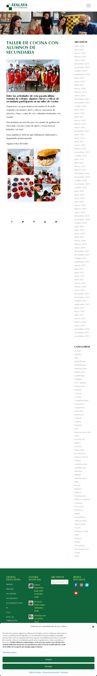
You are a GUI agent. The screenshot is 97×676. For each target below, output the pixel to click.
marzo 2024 (80, 89)
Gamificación (80, 464)
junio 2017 (79, 273)
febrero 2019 (80, 209)
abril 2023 (79, 117)
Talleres (78, 539)
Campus (78, 379)
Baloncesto (79, 372)
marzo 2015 (80, 319)
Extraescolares (81, 457)
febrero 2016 (80, 287)
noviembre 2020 (82, 177)
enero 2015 (79, 326)
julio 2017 (79, 269)
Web (76, 556)
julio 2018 (79, 227)
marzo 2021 (80, 166)
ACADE (77, 351)
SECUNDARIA (11, 594)
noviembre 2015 (82, 297)
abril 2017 (79, 280)
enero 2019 (79, 213)
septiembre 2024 (82, 75)
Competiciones (81, 401)
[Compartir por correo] (56, 222)
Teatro (77, 542)
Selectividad (80, 521)
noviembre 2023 (82, 103)
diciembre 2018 (81, 216)
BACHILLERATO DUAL (14, 603)
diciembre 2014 (81, 329)
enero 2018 (79, 248)
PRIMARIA (10, 589)
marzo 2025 (80, 53)
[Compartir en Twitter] (23, 222)
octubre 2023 (80, 106)
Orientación (80, 496)
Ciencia (78, 394)
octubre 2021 (80, 156)
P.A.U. (8, 612)
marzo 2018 (80, 241)
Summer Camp (81, 531)
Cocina (77, 397)
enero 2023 (79, 128)
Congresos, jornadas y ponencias (79, 411)
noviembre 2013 (82, 336)
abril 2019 (79, 202)
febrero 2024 (80, 92)
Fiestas (77, 461)
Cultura (77, 422)
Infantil (77, 475)
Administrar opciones (10, 652)
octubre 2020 (80, 181)
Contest (77, 418)
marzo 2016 (80, 283)
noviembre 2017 (82, 255)
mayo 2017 (79, 276)
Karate (77, 486)
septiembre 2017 (82, 262)
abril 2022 (79, 142)
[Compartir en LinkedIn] (45, 222)
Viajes (77, 553)
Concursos (79, 404)
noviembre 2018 (82, 220)
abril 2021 (79, 163)
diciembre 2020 (81, 174)
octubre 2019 (80, 188)
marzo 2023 (80, 121)
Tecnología (79, 546)
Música (77, 493)
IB (7, 608)
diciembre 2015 (81, 294)
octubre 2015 (80, 301)
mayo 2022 (79, 138)
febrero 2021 (80, 170)
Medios (77, 489)
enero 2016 (79, 290)
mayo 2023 (79, 113)
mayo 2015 (79, 312)
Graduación (80, 468)
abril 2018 (79, 237)
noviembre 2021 (82, 152)
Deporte (78, 425)
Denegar (48, 666)
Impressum (64, 672)
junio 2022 (79, 135)
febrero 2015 (80, 322)
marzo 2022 (80, 145)
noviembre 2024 (82, 67)
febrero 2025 (80, 57)
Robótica (78, 510)
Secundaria (79, 517)
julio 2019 (79, 191)
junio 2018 (79, 230)
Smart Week (80, 524)
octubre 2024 (80, 71)
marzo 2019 (80, 205)
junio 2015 (79, 308)
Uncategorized (81, 549)
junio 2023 (79, 110)
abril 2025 (79, 50)
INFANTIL (9, 584)
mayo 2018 (79, 234)
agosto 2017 (80, 266)
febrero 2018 (80, 244)
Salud (77, 514)
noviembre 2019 (82, 184)
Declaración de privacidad (50, 672)
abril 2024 (79, 85)
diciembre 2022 (81, 131)
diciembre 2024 (81, 64)
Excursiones (80, 454)
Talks (76, 535)
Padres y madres (82, 500)
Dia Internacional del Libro (82, 432)
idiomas (78, 471)
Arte (76, 358)
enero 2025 (79, 60)
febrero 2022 (80, 149)
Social (77, 528)
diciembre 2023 (81, 99)
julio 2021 (79, 159)
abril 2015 (79, 315)
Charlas (77, 390)
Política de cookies (35, 672)
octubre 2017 (80, 258)
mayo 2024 (79, 82)
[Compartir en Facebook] (11, 222)
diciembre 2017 (81, 251)
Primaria (78, 503)
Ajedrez (78, 355)
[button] (93, 626)
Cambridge (79, 376)
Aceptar (48, 659)
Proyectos (79, 507)
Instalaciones (80, 478)
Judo (76, 482)
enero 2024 (79, 96)
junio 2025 (79, 46)
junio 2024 (79, 78)
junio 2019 (79, 195)
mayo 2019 (79, 198)
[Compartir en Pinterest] (34, 222)
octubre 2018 (80, 223)
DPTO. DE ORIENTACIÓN (11, 619)
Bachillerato (80, 362)
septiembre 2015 (82, 304)
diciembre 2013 (81, 333)
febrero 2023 (80, 124)
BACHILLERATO (12, 598)
